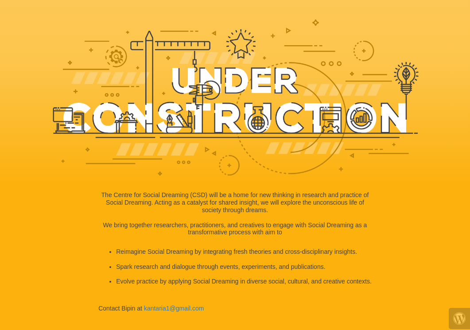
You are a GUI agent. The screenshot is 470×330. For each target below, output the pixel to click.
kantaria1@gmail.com (174, 308)
